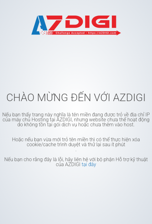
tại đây (89, 164)
